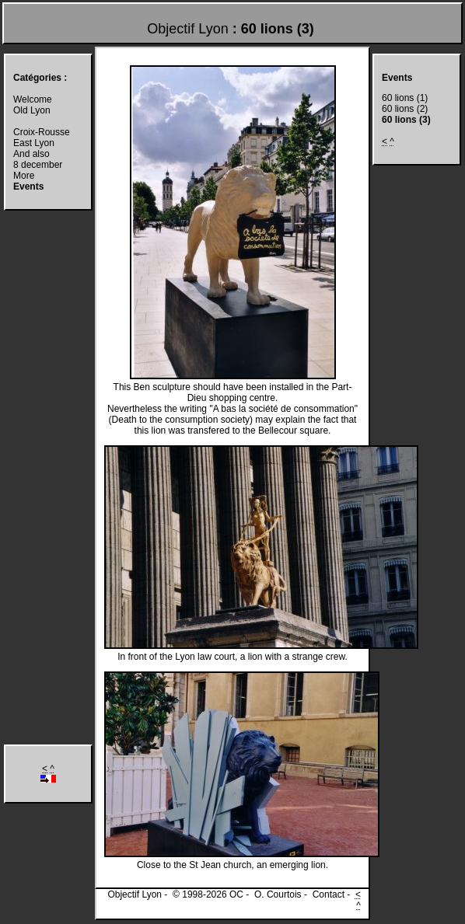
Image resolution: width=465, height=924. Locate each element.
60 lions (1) (405, 97)
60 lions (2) (405, 108)
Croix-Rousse (41, 132)
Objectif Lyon (187, 29)
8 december (37, 164)
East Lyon (33, 143)
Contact (328, 894)
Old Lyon (32, 110)
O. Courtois (278, 894)
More (23, 175)
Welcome (32, 99)
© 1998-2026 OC (208, 894)
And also (31, 153)
